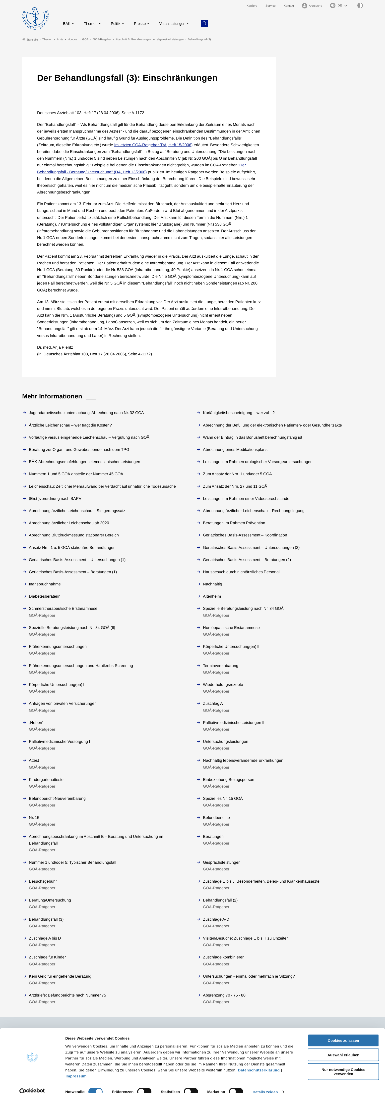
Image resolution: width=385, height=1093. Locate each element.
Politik (119, 23)
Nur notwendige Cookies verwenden (343, 1062)
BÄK (68, 23)
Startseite (30, 39)
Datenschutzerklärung (259, 1061)
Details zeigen (265, 1083)
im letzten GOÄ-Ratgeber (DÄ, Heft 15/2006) (153, 145)
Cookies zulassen (343, 1031)
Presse (144, 23)
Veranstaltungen (178, 23)
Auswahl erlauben (343, 1046)
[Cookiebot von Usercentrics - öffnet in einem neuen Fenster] (32, 1083)
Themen (92, 23)
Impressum (76, 1067)
